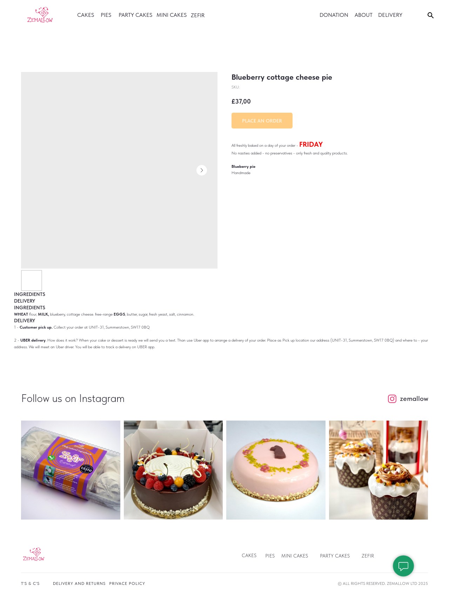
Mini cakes (171, 15)
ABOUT (364, 15)
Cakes (249, 555)
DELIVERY (390, 15)
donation (334, 15)
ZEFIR (368, 556)
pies (270, 556)
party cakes (135, 15)
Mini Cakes (294, 556)
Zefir (198, 15)
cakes (85, 15)
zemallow (414, 398)
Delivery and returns (79, 583)
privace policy (127, 583)
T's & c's (30, 583)
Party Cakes (335, 556)
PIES (106, 15)
